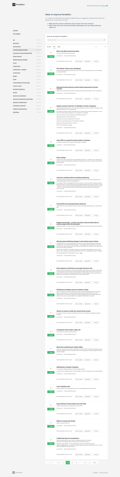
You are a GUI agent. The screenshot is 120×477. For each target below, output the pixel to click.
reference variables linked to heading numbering (73, 177)
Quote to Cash (17, 86)
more (70, 125)
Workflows (16, 112)
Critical (97, 61)
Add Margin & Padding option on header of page (72, 289)
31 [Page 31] (63, 462)
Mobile (15, 76)
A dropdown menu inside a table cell (68, 330)
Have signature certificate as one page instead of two (74, 268)
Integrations (16, 66)
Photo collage (61, 157)
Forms (15, 63)
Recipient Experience (19, 89)
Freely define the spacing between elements (71, 204)
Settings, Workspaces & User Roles (23, 99)
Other (14, 79)
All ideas (15, 30)
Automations (17, 46)
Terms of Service (103, 472)
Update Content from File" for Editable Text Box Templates (76, 106)
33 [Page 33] (72, 462)
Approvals (16, 43)
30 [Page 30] (59, 462)
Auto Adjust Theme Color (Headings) (69, 68)
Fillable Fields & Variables (20, 59)
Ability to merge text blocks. (66, 421)
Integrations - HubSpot (19, 69)
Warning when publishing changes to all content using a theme (77, 241)
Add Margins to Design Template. (68, 367)
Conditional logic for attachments (68, 438)
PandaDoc (95, 472)
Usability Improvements (20, 109)
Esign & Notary (17, 56)
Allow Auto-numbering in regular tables (70, 347)
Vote (51, 56)
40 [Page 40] (85, 462)
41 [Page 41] (89, 462)
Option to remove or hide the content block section (74, 311)
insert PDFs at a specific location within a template (73, 140)
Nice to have (79, 61)
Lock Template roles (63, 386)
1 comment (59, 144)
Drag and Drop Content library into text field (71, 404)
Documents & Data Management (22, 53)
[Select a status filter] (100, 47)
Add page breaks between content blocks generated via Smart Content (77, 88)
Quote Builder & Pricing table (21, 82)
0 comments (60, 55)
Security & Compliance (19, 96)
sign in (104, 5)
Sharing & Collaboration (20, 102)
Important (88, 61)
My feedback (16, 34)
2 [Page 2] (50, 462)
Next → (95, 462)
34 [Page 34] (76, 462)
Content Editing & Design (20, 50)
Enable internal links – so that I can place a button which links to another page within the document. (78, 223)
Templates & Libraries (19, 105)
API (14, 40)
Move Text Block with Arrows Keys (68, 51)
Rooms (15, 92)
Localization (16, 73)
